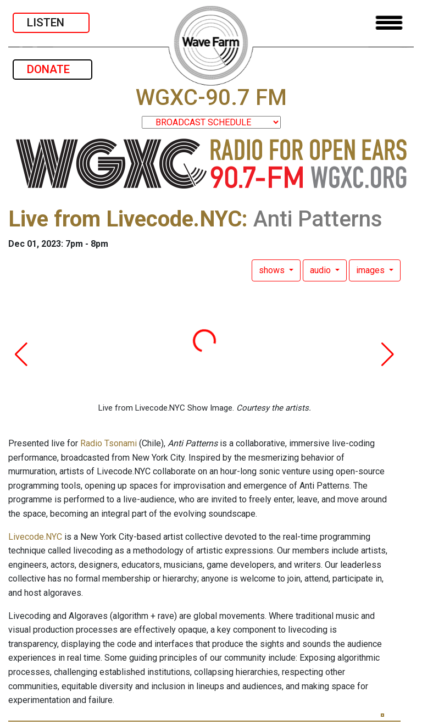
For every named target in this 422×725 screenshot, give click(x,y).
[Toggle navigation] (389, 22)
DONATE (52, 69)
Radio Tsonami (108, 443)
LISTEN (51, 22)
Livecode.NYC (35, 537)
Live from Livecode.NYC (125, 219)
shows (273, 270)
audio (321, 270)
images (371, 270)
